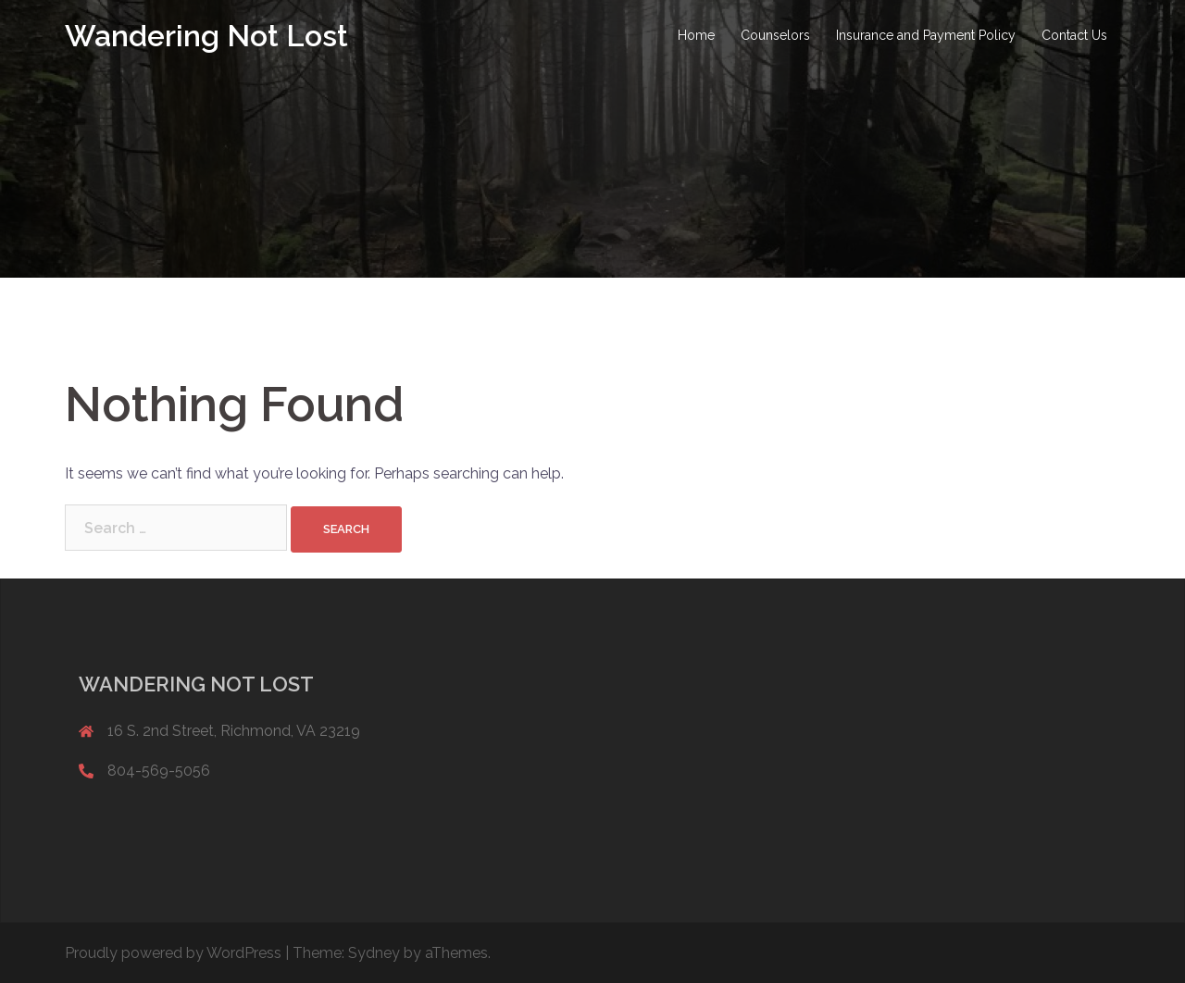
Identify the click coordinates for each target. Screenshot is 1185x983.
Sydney (374, 953)
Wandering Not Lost (206, 36)
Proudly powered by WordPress (173, 953)
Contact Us (1074, 35)
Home (696, 35)
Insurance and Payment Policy (926, 35)
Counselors (775, 35)
